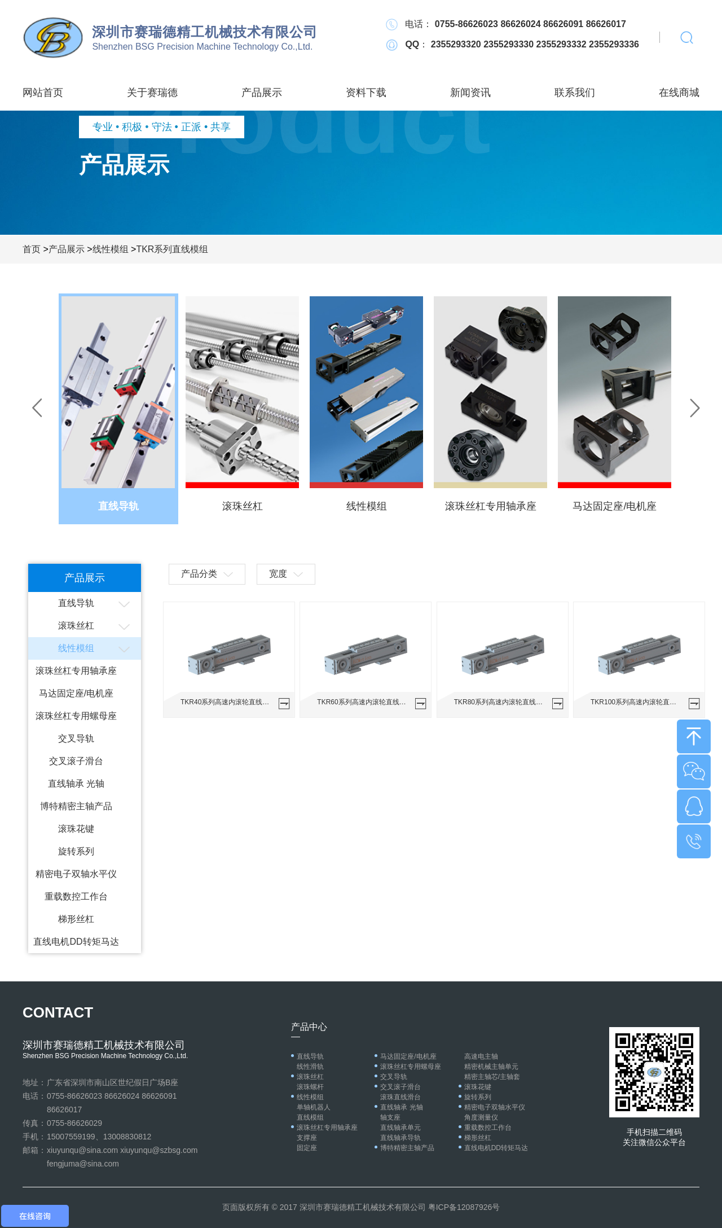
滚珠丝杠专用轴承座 (76, 671)
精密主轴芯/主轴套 (492, 1077)
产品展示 (261, 92)
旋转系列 (76, 851)
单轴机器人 (314, 1107)
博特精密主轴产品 (76, 806)
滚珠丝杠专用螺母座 (76, 716)
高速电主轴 (481, 1056)
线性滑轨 (310, 1067)
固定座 (307, 1148)
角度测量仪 (481, 1117)
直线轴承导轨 (400, 1138)
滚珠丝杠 (76, 625)
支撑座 (307, 1138)
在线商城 (679, 92)
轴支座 (390, 1117)
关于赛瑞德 (152, 92)
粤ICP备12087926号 (464, 1207)
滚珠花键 (76, 829)
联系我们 (574, 92)
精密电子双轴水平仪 (76, 874)
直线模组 (310, 1117)
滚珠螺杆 (310, 1087)
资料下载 (366, 92)
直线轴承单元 (400, 1127)
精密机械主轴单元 (491, 1067)
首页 (32, 249)
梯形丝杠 (76, 919)
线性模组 (111, 249)
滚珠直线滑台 (400, 1097)
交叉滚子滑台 (76, 761)
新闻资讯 (470, 92)
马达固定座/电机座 (76, 693)
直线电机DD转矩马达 (75, 941)
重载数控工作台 (76, 896)
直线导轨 (76, 603)
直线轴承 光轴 (76, 783)
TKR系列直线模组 (172, 249)
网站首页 (43, 92)
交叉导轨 (76, 738)
